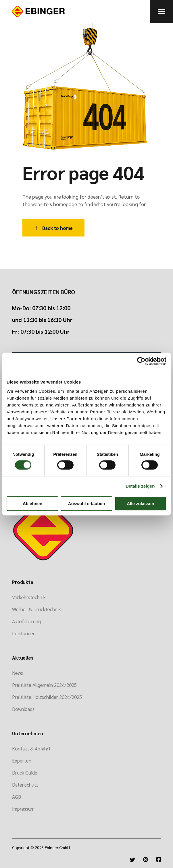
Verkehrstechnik (29, 597)
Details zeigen (140, 486)
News (17, 673)
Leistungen (24, 633)
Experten (21, 760)
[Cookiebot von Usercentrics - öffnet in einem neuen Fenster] (141, 361)
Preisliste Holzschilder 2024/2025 (47, 697)
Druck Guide (24, 772)
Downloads (23, 709)
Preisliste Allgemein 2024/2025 (44, 685)
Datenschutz (25, 784)
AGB (16, 796)
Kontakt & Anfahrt (31, 748)
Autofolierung (26, 621)
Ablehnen (32, 503)
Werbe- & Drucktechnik (36, 609)
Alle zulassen (140, 503)
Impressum (23, 809)
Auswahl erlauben (86, 503)
